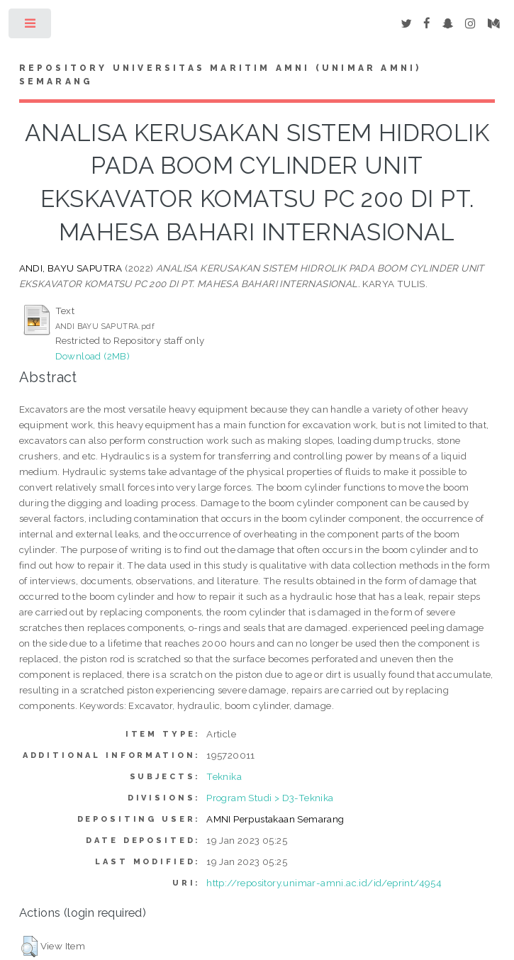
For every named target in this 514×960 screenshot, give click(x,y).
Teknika (224, 776)
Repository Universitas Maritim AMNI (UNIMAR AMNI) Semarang (220, 75)
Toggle (31, 26)
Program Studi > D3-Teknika (269, 797)
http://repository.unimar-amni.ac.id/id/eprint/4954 (324, 882)
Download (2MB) (92, 356)
